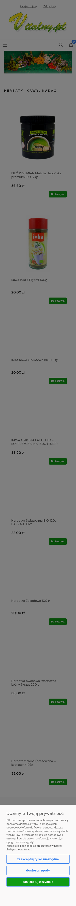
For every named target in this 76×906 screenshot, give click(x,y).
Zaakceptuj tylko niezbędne (38, 859)
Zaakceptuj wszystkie (38, 881)
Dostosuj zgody (38, 870)
